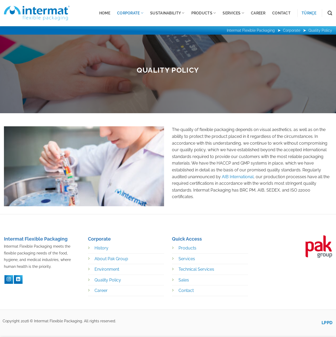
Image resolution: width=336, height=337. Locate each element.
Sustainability (167, 12)
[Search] (330, 13)
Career (258, 13)
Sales (183, 280)
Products (203, 12)
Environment (106, 269)
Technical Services (196, 269)
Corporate (130, 12)
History (101, 248)
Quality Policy (107, 280)
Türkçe (309, 13)
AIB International (238, 176)
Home (104, 13)
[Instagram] (8, 279)
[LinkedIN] (18, 279)
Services (233, 12)
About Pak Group (111, 258)
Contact (281, 13)
